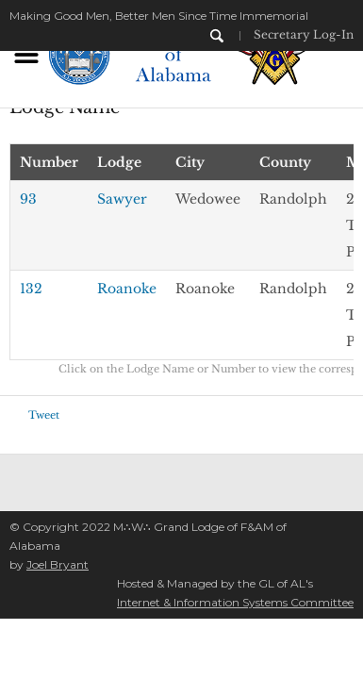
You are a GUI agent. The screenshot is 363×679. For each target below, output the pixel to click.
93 (28, 198)
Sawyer (122, 198)
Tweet (43, 415)
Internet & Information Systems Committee (235, 602)
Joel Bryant (57, 564)
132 (31, 288)
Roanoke (127, 288)
